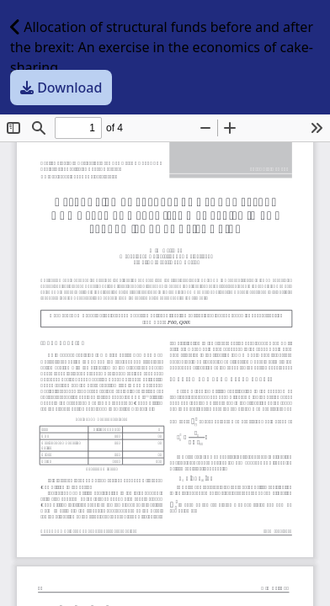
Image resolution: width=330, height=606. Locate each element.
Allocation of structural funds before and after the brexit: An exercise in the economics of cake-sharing (161, 47)
